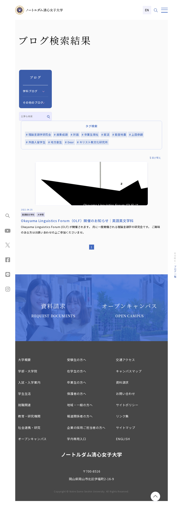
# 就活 (105, 134)
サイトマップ (125, 431)
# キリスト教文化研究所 (92, 142)
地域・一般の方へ (80, 409)
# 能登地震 (119, 134)
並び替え (156, 157)
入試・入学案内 (29, 386)
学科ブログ (30, 91)
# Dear (69, 142)
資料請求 (122, 386)
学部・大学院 (27, 375)
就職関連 (24, 409)
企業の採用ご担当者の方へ (86, 431)
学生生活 (24, 397)
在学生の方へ (76, 375)
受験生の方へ (76, 363)
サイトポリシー (127, 409)
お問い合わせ (125, 397)
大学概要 (24, 363)
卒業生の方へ (76, 386)
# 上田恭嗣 (136, 134)
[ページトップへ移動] (155, 496)
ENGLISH (123, 443)
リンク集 (122, 420)
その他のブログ (33, 102)
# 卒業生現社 (90, 134)
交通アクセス (125, 363)
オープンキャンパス (32, 443)
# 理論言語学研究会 (38, 134)
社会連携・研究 (29, 431)
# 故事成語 (61, 134)
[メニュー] (164, 10)
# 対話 (75, 134)
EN (147, 10)
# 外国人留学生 (35, 142)
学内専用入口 (76, 443)
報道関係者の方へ (80, 420)
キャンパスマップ (128, 375)
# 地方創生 (55, 142)
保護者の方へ (76, 397)
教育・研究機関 (29, 420)
